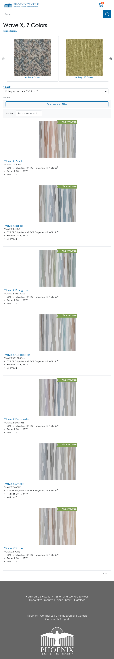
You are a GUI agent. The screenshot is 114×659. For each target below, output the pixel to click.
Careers (82, 615)
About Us (32, 615)
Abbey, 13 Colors (84, 77)
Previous (3, 58)
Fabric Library (10, 30)
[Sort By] (29, 113)
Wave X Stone (13, 548)
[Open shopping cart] (100, 5)
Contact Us (46, 615)
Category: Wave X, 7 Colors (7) (21, 91)
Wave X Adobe (14, 161)
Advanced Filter (57, 104)
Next (110, 58)
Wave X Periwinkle (16, 419)
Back (6, 87)
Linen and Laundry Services (72, 596)
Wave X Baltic (13, 225)
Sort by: (9, 113)
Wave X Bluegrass (16, 290)
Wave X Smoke (14, 483)
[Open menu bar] (108, 5)
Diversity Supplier (65, 615)
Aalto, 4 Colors (32, 77)
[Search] (107, 14)
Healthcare (32, 596)
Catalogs (79, 600)
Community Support (57, 619)
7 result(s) (6, 97)
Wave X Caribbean (17, 354)
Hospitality (48, 596)
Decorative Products (41, 600)
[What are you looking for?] (53, 14)
